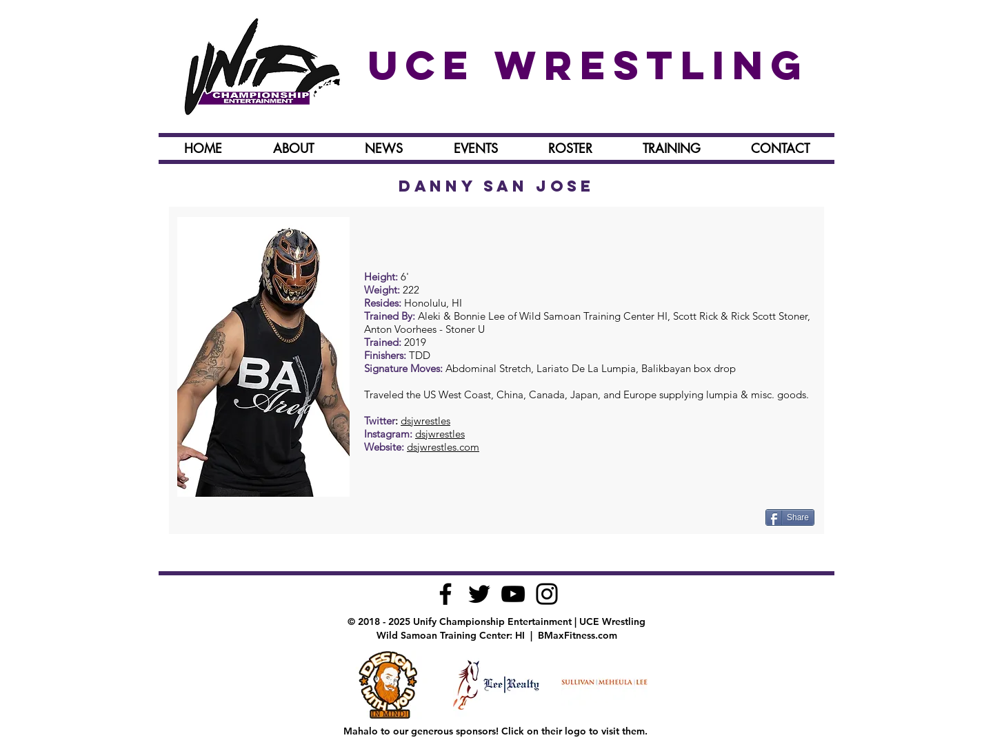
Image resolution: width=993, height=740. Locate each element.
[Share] (789, 517)
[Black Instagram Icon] (546, 593)
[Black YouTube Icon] (513, 593)
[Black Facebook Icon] (445, 593)
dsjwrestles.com (443, 446)
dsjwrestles (425, 420)
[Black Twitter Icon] (479, 593)
